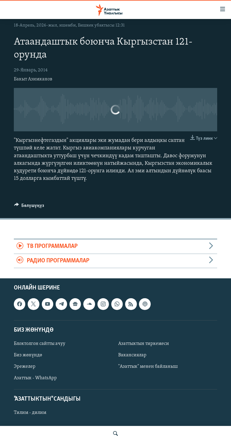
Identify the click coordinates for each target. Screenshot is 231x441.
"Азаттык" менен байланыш (148, 366)
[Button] (29, 207)
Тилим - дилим (30, 413)
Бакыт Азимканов (33, 79)
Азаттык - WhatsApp (35, 378)
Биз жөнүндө (28, 355)
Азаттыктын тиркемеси (143, 343)
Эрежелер (24, 366)
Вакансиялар (132, 355)
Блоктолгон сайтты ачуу (39, 343)
